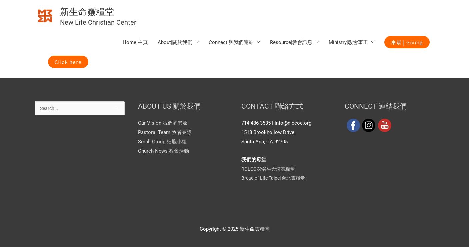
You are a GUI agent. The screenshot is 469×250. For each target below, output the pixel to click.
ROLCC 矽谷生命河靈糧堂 (269, 172)
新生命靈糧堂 (105, 12)
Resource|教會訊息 (291, 45)
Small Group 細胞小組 (162, 144)
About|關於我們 (175, 45)
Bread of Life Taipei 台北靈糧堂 (276, 181)
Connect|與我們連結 (231, 45)
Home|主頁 (135, 45)
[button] (407, 45)
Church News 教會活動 (163, 153)
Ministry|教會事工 (348, 45)
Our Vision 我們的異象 (163, 126)
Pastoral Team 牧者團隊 (165, 135)
